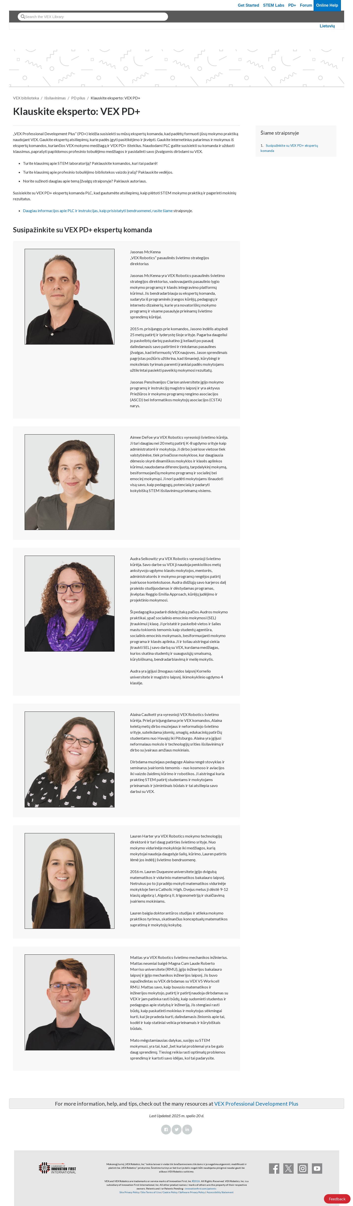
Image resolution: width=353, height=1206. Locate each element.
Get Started (248, 5)
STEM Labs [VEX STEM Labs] (273, 5)
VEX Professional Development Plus (256, 1103)
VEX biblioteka (26, 97)
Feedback (337, 1198)
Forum (306, 5)
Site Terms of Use (151, 1192)
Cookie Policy (170, 1192)
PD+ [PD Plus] (292, 5)
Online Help (327, 5)
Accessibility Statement (220, 1192)
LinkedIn (187, 1129)
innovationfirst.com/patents (200, 1188)
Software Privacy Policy (192, 1192)
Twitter (177, 1129)
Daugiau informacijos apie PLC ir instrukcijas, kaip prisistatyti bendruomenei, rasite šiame (98, 210)
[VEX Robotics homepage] (22, 5)
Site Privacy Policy (129, 1192)
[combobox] (93, 17)
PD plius (78, 97)
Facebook (166, 1129)
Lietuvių (327, 26)
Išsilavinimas (55, 97)
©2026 (196, 1181)
